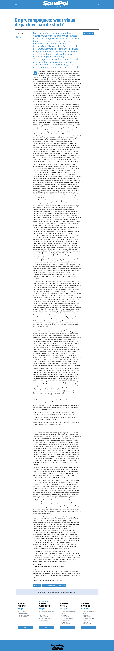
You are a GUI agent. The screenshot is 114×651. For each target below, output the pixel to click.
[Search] (95, 4)
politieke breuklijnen (49, 585)
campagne (37, 585)
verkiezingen (61, 585)
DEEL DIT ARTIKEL (88, 33)
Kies (25, 627)
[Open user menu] (98, 4)
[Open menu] (16, 4)
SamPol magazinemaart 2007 (19, 37)
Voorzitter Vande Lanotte (48, 448)
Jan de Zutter (19, 34)
